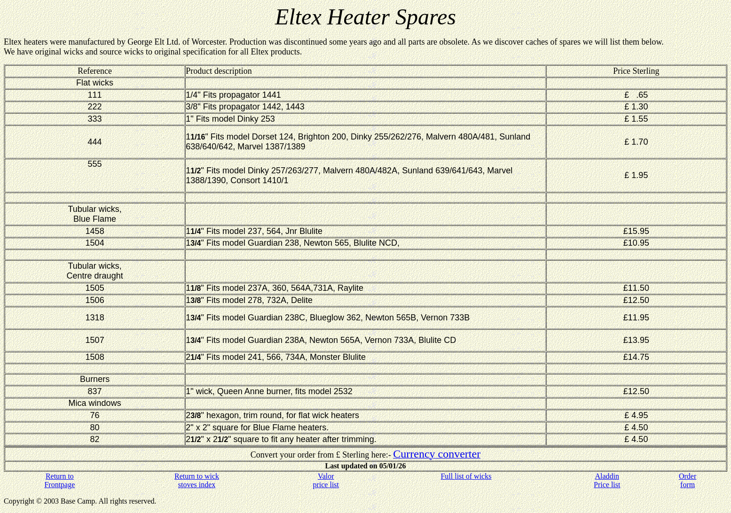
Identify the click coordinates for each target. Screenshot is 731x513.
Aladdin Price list (607, 480)
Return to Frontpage (59, 480)
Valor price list (326, 480)
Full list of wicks (465, 476)
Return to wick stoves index (196, 480)
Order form (687, 480)
